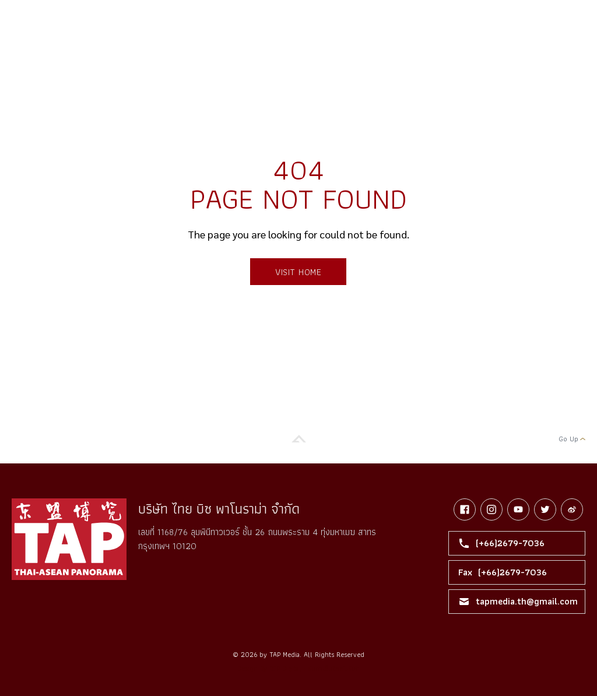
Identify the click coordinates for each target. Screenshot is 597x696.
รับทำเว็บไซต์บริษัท (334, 668)
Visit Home (298, 272)
